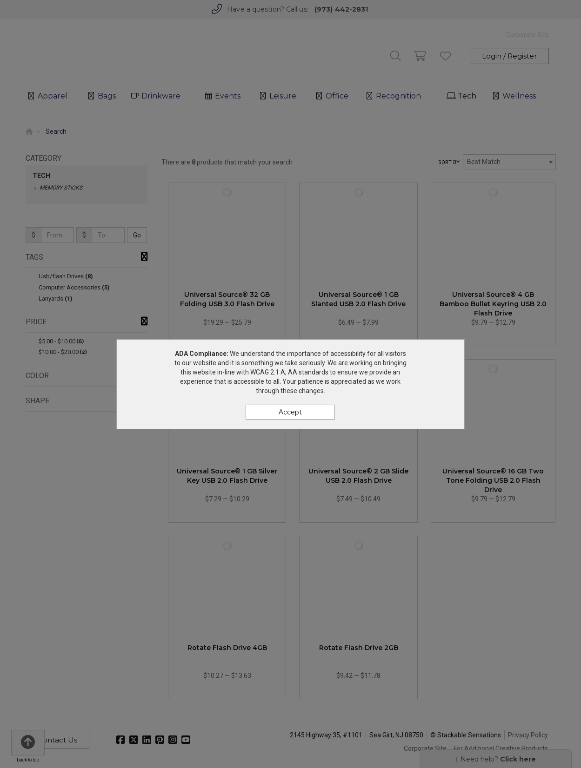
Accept (290, 412)
